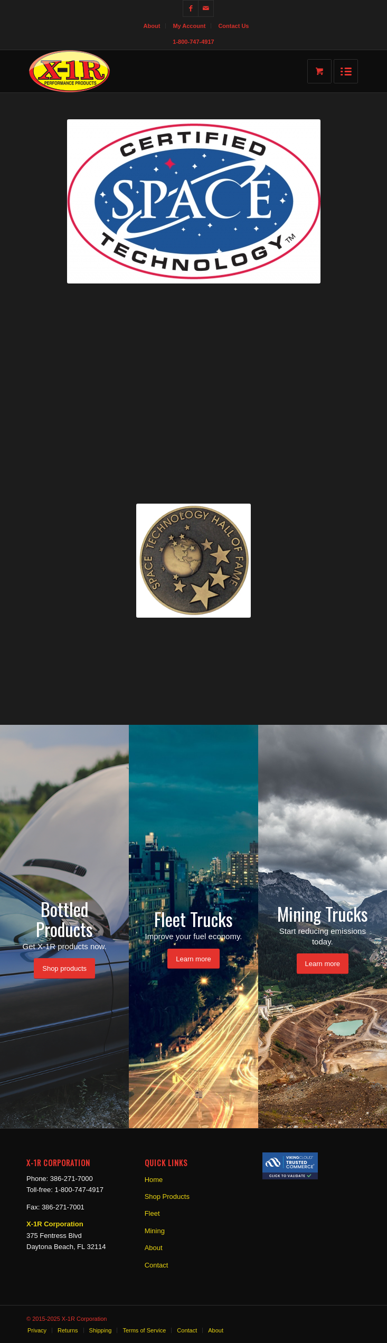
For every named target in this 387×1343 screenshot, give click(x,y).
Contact (156, 1265)
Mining (155, 1231)
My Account (189, 26)
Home (154, 1180)
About (152, 26)
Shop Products (167, 1196)
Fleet (152, 1213)
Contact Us (233, 26)
